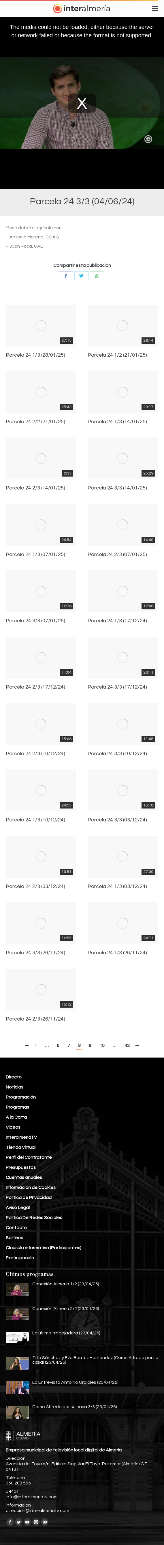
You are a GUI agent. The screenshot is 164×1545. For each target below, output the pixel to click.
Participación (20, 1258)
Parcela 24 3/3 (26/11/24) (35, 952)
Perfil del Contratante (29, 1157)
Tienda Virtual (20, 1147)
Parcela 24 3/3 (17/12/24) (117, 687)
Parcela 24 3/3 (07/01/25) (35, 620)
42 (127, 1045)
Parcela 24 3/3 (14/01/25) (117, 488)
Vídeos (13, 1127)
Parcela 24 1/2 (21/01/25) (117, 355)
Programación (21, 1097)
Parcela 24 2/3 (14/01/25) (35, 488)
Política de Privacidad (29, 1197)
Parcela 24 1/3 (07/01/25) (35, 554)
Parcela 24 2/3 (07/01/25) (117, 554)
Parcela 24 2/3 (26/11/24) (35, 1019)
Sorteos (14, 1237)
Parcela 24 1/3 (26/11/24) (117, 952)
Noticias (14, 1087)
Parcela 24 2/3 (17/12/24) (35, 687)
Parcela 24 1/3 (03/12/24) (117, 886)
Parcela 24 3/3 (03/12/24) (117, 820)
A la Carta (16, 1117)
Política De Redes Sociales (34, 1217)
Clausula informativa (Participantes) (43, 1247)
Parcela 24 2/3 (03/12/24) (35, 886)
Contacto (16, 1227)
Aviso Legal (18, 1207)
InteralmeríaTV (21, 1137)
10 (102, 1045)
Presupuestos (21, 1167)
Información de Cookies (31, 1187)
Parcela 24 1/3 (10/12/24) (35, 820)
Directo (14, 1077)
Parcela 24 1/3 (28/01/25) (35, 355)
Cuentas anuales (24, 1177)
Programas (17, 1107)
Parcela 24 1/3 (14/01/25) (117, 421)
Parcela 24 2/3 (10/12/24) (35, 753)
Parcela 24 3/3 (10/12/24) (117, 753)
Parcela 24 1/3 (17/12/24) (117, 620)
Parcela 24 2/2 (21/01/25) (35, 421)
